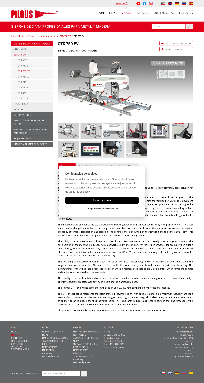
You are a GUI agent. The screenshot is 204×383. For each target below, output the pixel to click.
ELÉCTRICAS (65, 36)
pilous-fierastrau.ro (184, 356)
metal (45, 327)
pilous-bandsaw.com (183, 347)
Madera (23, 36)
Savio (190, 335)
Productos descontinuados (20, 347)
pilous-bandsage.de (184, 344)
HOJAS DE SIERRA (49, 347)
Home (14, 36)
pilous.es (189, 350)
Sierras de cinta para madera (43, 36)
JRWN (190, 338)
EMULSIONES (48, 350)
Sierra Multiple (79, 335)
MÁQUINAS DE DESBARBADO (55, 338)
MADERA (77, 327)
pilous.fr (189, 353)
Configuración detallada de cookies (102, 208)
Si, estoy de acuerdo (102, 200)
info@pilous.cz (117, 347)
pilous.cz (189, 341)
